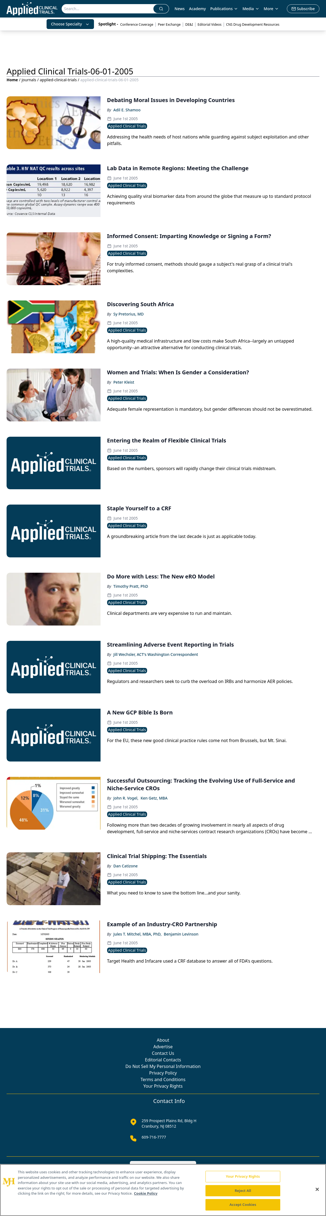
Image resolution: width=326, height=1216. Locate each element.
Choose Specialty (70, 24)
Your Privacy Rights (162, 1086)
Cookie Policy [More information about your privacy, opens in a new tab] (146, 1193)
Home (12, 79)
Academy (197, 8)
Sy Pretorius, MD (128, 314)
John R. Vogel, (125, 798)
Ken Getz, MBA (154, 798)
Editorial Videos (209, 24)
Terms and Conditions (163, 1079)
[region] (163, 1190)
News (180, 8)
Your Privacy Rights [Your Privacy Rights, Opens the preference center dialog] (243, 1176)
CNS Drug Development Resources (252, 24)
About (163, 1040)
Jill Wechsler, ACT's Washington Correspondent (155, 654)
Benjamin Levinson (181, 934)
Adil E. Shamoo (127, 109)
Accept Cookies (243, 1204)
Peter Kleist (123, 382)
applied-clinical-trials (58, 79)
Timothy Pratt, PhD (130, 586)
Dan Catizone (125, 865)
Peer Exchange (169, 24)
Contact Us (163, 1053)
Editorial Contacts (163, 1060)
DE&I (189, 24)
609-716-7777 (154, 1137)
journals (29, 79)
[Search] (108, 9)
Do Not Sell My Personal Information (163, 1066)
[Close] (317, 1189)
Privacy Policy (163, 1073)
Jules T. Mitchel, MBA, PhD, (137, 934)
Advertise (163, 1047)
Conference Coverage (136, 24)
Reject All (243, 1190)
